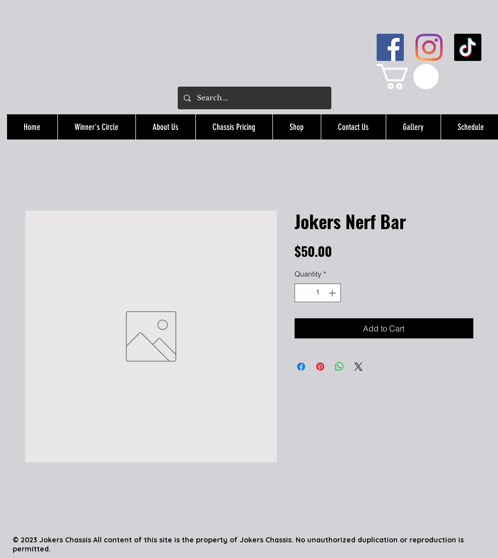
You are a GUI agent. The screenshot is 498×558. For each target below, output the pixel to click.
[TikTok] (467, 47)
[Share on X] (358, 367)
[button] (408, 76)
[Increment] (333, 293)
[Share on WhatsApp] (339, 367)
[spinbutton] (318, 293)
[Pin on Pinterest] (320, 367)
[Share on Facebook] (301, 367)
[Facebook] (390, 47)
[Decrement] (302, 293)
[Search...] (253, 98)
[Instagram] (429, 47)
